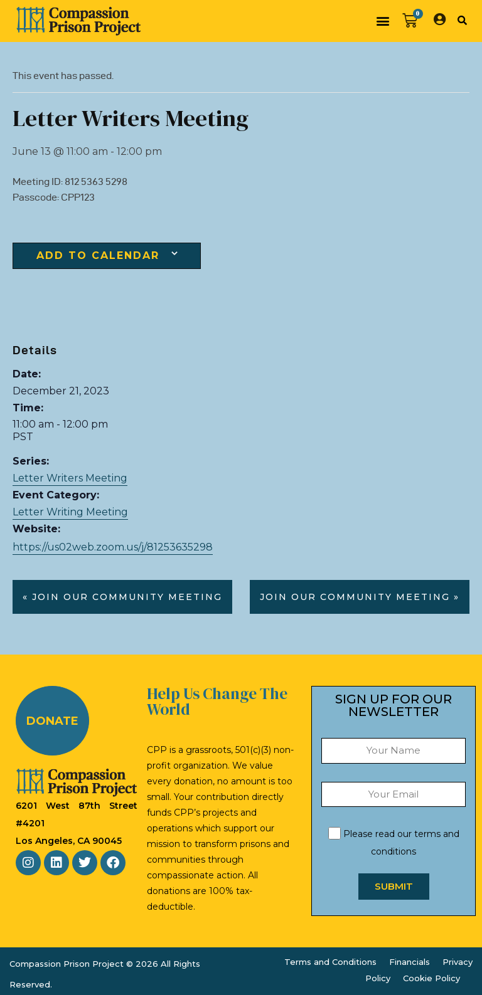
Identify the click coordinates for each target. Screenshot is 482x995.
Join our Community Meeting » (359, 597)
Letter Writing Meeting (70, 512)
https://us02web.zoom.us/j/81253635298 (113, 547)
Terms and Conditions (330, 962)
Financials (409, 962)
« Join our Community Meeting (122, 597)
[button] (382, 21)
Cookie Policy (431, 978)
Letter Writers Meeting (70, 478)
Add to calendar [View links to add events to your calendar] (97, 256)
